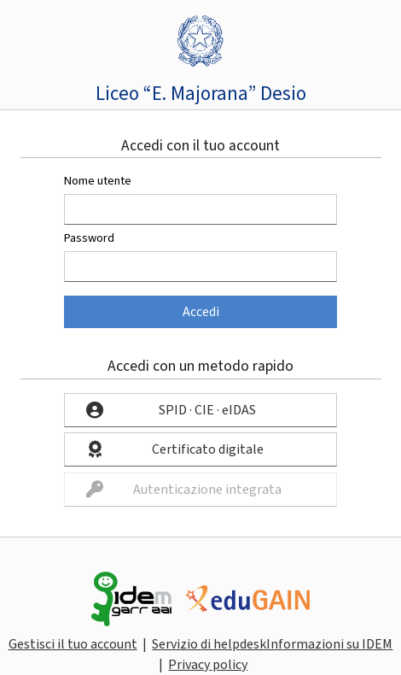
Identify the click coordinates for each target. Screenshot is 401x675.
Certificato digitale (208, 449)
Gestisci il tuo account (73, 644)
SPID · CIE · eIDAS (207, 410)
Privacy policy (207, 664)
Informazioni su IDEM (329, 644)
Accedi (201, 311)
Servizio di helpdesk (209, 644)
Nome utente (97, 181)
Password (89, 238)
